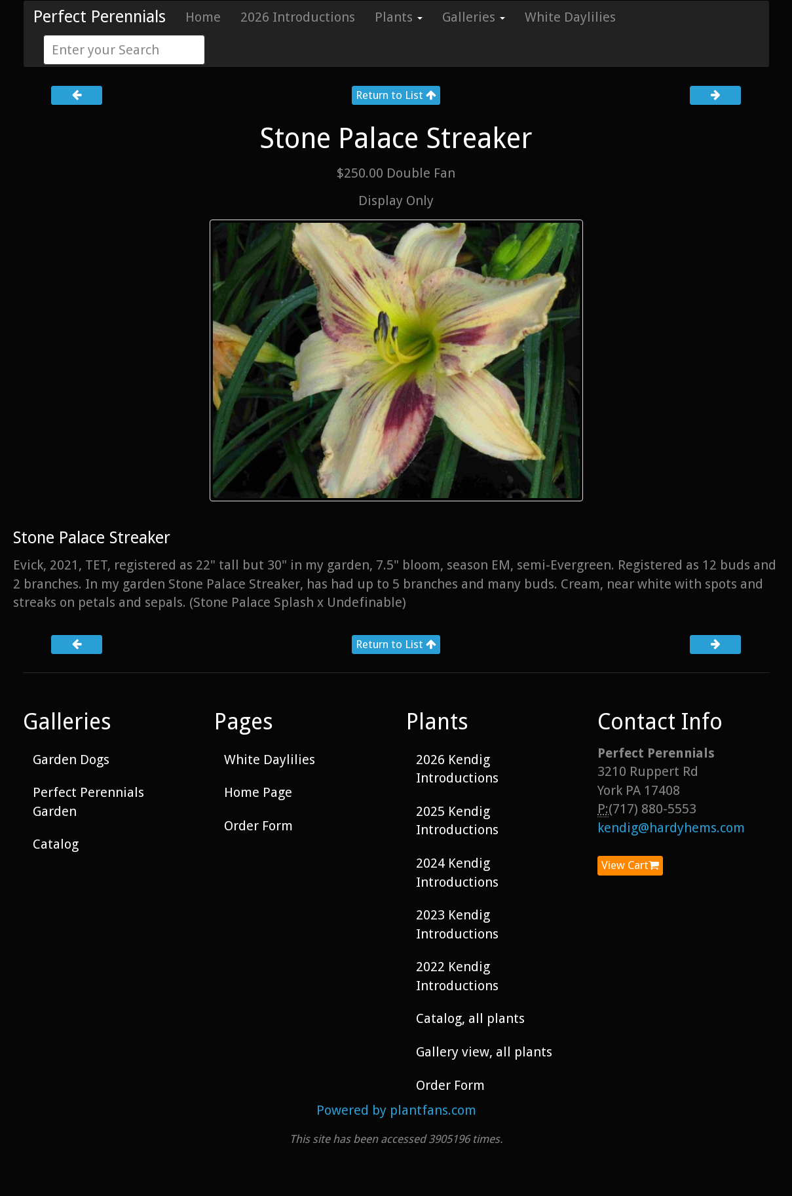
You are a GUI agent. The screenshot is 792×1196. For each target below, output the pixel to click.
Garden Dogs (71, 759)
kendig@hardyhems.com (671, 828)
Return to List (396, 95)
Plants (399, 17)
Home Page (258, 792)
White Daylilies (570, 17)
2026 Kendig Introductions (457, 769)
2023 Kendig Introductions (457, 924)
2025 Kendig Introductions (457, 820)
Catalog (56, 844)
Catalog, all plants (470, 1018)
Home (203, 17)
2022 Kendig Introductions (457, 976)
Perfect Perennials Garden (88, 801)
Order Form (258, 826)
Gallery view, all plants (484, 1052)
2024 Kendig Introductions (457, 872)
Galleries (473, 17)
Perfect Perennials (99, 16)
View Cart (630, 865)
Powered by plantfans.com (396, 1110)
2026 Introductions (297, 17)
